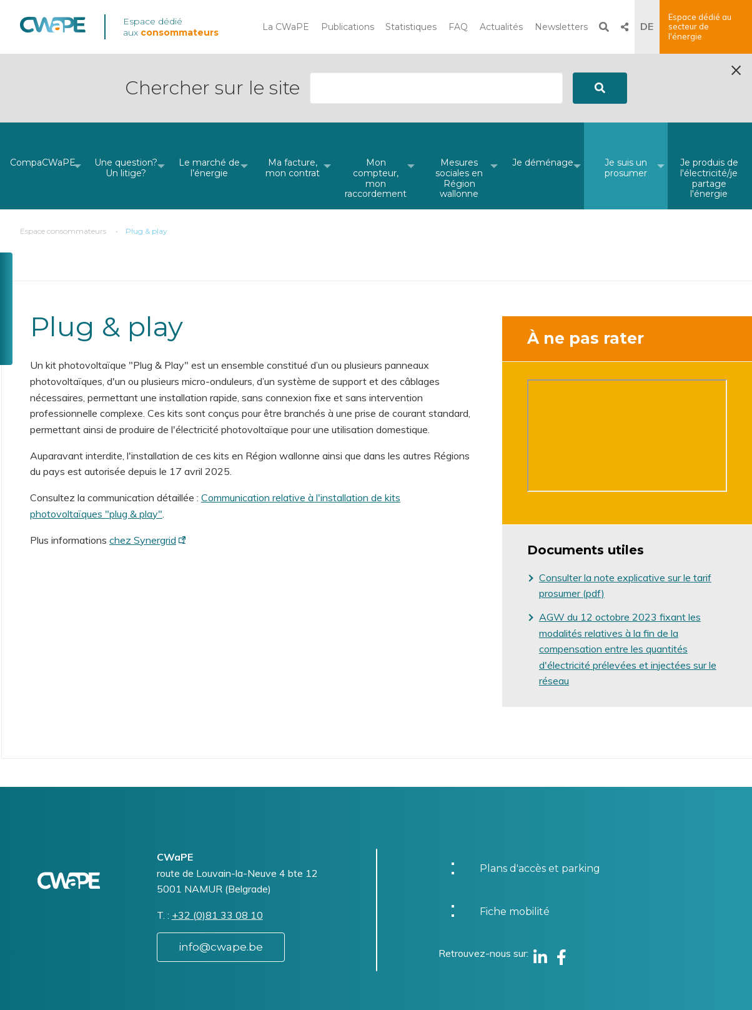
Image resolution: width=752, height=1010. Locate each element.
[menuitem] (42, 97)
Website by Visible (143, 987)
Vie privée (419, 993)
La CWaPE (285, 26)
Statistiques (411, 26)
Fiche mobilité (515, 843)
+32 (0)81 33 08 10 (217, 846)
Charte (412, 980)
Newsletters (561, 26)
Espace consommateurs (63, 162)
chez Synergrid (142, 471)
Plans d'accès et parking (540, 800)
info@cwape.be (221, 878)
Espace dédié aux (171, 27)
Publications (347, 26)
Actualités (501, 26)
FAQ (458, 26)
